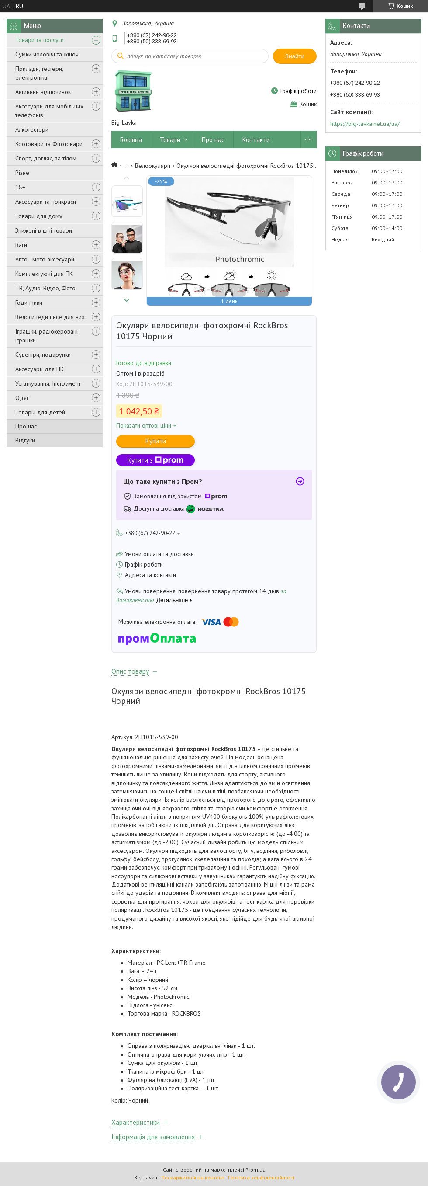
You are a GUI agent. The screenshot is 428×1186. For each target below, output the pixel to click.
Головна (131, 139)
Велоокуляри (152, 166)
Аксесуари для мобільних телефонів (49, 110)
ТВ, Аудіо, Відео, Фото (45, 288)
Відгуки (25, 440)
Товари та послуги (39, 40)
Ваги (21, 245)
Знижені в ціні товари (43, 230)
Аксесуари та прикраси (45, 201)
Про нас (26, 426)
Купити (155, 441)
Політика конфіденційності (261, 1177)
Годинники (28, 302)
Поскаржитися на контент (192, 1177)
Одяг (22, 398)
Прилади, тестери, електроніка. (39, 73)
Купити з (155, 460)
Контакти (256, 139)
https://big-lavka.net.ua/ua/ (365, 124)
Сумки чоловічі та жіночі (47, 54)
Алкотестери (31, 129)
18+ (20, 187)
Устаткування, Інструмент (48, 383)
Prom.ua (255, 1169)
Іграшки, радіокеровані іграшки (46, 335)
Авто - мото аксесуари (44, 259)
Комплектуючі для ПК (44, 274)
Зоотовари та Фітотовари (49, 144)
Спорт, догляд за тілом (45, 158)
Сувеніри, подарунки (43, 354)
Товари (170, 139)
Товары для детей (40, 412)
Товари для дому (38, 216)
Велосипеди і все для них (50, 317)
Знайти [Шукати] (294, 56)
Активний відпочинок (43, 92)
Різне (22, 173)
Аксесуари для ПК (39, 369)
